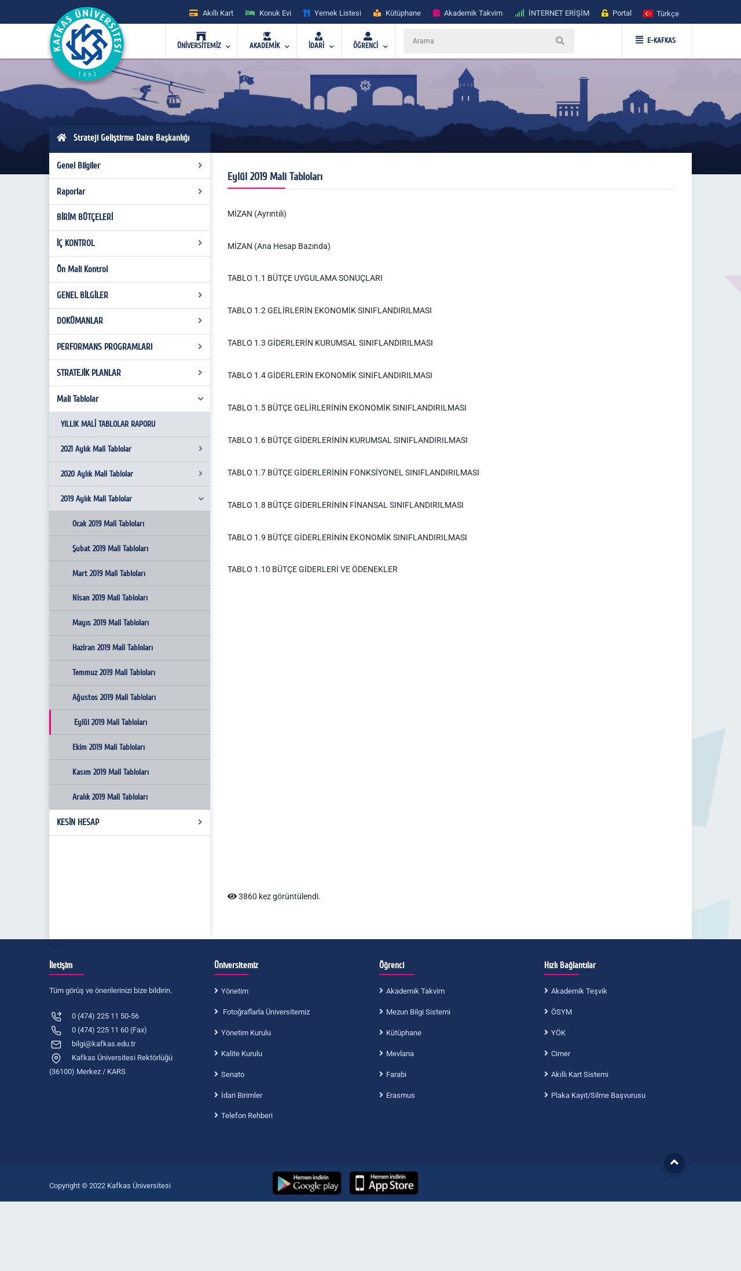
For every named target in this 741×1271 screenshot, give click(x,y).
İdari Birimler (241, 1095)
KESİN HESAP (130, 822)
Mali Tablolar (131, 399)
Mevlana (400, 1053)
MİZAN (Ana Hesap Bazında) (279, 246)
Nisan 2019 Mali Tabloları (110, 598)
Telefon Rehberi (247, 1115)
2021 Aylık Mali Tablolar (132, 449)
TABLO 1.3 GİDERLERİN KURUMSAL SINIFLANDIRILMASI (330, 342)
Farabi (396, 1074)
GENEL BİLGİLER (130, 295)
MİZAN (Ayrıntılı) (257, 213)
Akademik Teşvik (579, 991)
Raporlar (130, 191)
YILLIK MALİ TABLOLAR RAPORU (108, 424)
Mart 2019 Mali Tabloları (108, 573)
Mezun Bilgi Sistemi (418, 1012)
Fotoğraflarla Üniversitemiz (265, 1012)
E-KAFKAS (656, 40)
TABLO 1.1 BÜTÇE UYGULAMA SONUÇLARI (305, 278)
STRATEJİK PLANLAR (130, 373)
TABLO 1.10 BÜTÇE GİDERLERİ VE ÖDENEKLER (313, 569)
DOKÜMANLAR (130, 321)
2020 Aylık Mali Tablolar (132, 474)
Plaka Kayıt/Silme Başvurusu (598, 1095)
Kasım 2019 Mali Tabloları (110, 772)
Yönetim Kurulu (246, 1032)
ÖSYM (561, 1012)
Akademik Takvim (415, 991)
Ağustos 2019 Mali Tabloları (114, 697)
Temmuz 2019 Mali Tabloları (113, 672)
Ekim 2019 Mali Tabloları (108, 747)
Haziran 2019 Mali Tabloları (112, 648)
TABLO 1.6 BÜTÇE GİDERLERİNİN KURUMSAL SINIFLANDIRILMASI (348, 440)
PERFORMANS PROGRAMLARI (130, 347)
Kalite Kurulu (241, 1053)
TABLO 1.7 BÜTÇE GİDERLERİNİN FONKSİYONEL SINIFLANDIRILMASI (353, 472)
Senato (232, 1074)
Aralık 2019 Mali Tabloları (110, 797)
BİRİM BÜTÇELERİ (85, 217)
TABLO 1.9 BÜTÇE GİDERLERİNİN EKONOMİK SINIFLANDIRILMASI (347, 537)
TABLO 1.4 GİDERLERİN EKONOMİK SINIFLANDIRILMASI (330, 375)
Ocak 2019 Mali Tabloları (108, 524)
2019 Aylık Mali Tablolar (133, 499)
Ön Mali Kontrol (82, 269)
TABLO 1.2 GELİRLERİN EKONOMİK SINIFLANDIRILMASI (330, 310)
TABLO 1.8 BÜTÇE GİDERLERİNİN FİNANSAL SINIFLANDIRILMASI (346, 505)
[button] (661, 13)
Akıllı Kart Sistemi (579, 1074)
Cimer (560, 1053)
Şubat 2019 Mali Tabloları (110, 549)
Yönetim (234, 991)
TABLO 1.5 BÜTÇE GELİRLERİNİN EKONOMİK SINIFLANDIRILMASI (347, 407)
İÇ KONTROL (130, 243)
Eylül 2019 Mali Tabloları (110, 722)
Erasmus (400, 1095)
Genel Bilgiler (130, 165)
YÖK (558, 1032)
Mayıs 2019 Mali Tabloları (110, 623)
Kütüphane (403, 1032)
